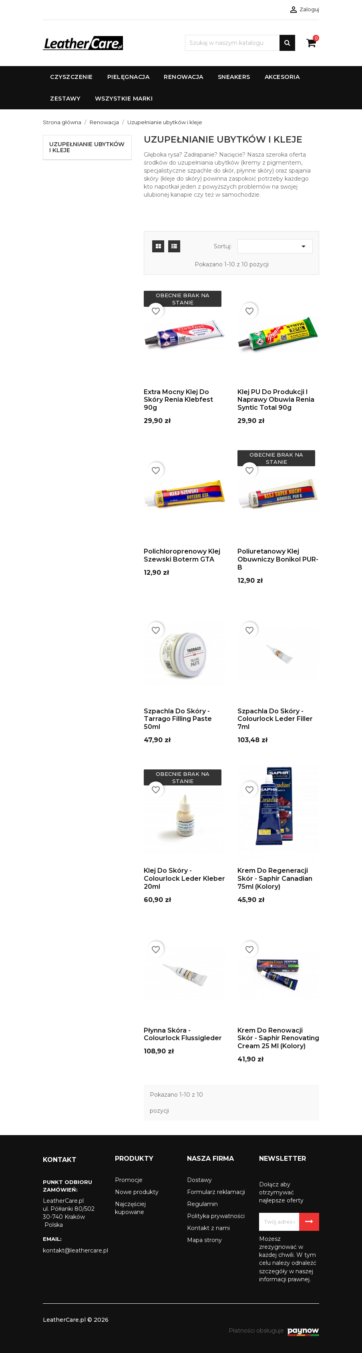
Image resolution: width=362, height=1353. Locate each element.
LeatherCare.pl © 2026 (76, 1319)
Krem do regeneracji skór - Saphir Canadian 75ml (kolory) (274, 878)
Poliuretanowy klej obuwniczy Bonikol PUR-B (277, 559)
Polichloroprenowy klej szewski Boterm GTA (182, 555)
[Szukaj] (240, 43)
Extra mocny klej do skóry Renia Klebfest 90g (178, 400)
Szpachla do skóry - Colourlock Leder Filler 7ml (275, 719)
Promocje (129, 1180)
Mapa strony (204, 1240)
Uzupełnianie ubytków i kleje (87, 147)
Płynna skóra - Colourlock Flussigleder (183, 1034)
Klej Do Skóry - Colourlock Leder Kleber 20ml (184, 878)
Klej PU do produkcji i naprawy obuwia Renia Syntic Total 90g (275, 400)
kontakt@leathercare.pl (73, 1250)
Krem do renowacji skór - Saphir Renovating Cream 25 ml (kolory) (278, 1038)
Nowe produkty (137, 1192)
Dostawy (199, 1180)
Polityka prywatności (216, 1216)
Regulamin (202, 1204)
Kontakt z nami (208, 1228)
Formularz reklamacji (216, 1192)
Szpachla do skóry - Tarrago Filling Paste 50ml (178, 719)
